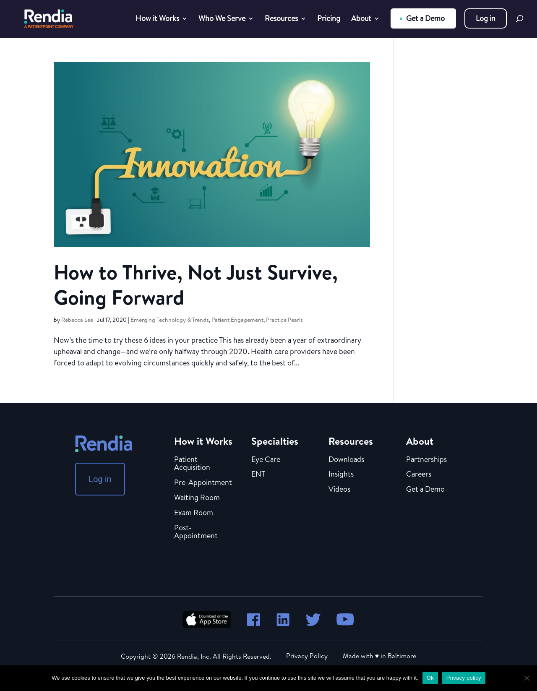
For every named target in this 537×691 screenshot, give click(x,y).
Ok (430, 678)
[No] (526, 678)
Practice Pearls (284, 320)
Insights (341, 474)
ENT (258, 474)
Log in (485, 18)
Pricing (328, 19)
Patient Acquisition (192, 464)
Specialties (274, 441)
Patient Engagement (237, 320)
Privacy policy (463, 678)
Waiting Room (197, 498)
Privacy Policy (307, 655)
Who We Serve (221, 19)
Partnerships (426, 459)
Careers (418, 474)
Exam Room (193, 513)
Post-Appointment (196, 532)
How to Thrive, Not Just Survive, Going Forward (196, 284)
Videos (339, 489)
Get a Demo (425, 18)
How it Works (157, 19)
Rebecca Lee (77, 320)
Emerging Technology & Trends (169, 320)
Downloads (346, 459)
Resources (281, 19)
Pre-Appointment (203, 483)
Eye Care (265, 459)
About (361, 19)
